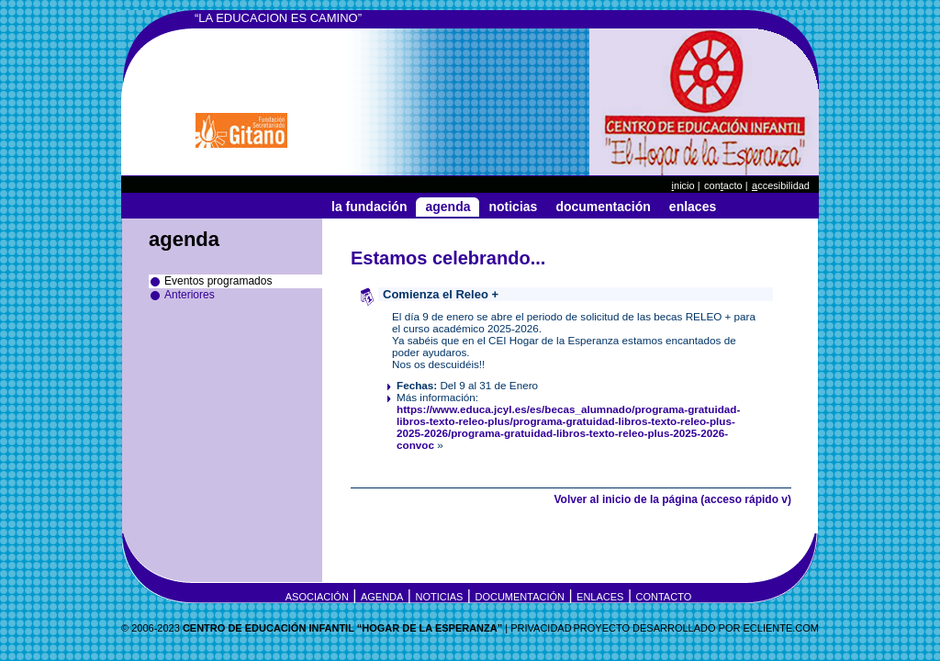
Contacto (664, 596)
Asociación (317, 596)
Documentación (602, 206)
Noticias (512, 206)
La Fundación (369, 206)
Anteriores (189, 294)
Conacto (723, 185)
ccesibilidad (781, 185)
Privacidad (540, 627)
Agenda (447, 206)
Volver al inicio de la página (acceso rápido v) (672, 499)
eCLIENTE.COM (781, 627)
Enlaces (692, 206)
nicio (683, 185)
